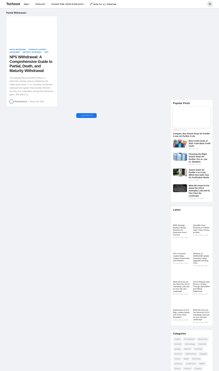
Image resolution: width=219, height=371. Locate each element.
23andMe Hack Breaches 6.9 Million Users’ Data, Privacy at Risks (201, 228)
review (177, 359)
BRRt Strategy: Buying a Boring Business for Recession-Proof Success (179, 230)
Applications (191, 354)
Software (178, 363)
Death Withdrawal (18, 50)
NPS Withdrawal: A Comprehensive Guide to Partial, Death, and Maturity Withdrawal (30, 65)
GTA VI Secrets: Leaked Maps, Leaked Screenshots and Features (181, 257)
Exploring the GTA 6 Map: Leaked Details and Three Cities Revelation (181, 313)
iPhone (177, 368)
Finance (187, 368)
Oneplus (198, 368)
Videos (177, 339)
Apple (186, 359)
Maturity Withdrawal (32, 53)
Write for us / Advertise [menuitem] (103, 4)
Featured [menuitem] (40, 4)
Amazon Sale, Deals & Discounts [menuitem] (67, 4)
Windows (198, 349)
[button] (210, 4)
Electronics (202, 339)
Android (178, 344)
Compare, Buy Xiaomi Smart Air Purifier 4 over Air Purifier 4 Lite (191, 134)
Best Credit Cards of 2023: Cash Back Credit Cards (199, 143)
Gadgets (203, 354)
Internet (187, 349)
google (177, 349)
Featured (202, 344)
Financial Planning (38, 50)
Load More (85, 116)
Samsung (196, 359)
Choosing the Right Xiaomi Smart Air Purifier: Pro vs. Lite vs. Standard (198, 158)
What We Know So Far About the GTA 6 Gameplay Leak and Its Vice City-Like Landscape (199, 190)
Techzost (13, 4)
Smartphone (189, 339)
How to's (178, 354)
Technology (190, 344)
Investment (15, 53)
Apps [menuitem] (26, 4)
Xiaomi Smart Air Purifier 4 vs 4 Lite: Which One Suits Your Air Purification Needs (199, 174)
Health (202, 363)
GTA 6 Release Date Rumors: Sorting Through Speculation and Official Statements (201, 286)
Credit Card (191, 363)
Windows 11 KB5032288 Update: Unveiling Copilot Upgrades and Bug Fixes (201, 258)
